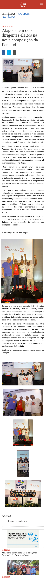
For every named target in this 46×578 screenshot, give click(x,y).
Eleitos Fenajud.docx (17, 521)
